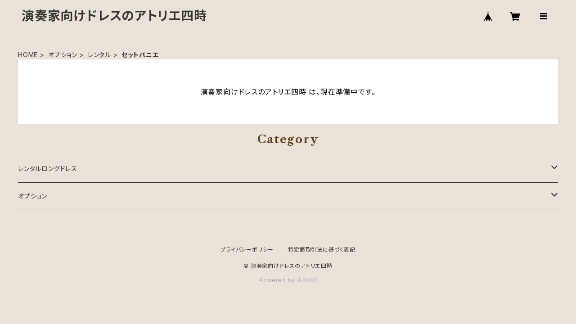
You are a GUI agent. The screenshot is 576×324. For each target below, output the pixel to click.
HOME (28, 54)
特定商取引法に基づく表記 (322, 249)
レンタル (99, 54)
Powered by (288, 280)
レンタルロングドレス (47, 168)
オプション (62, 54)
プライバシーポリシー (247, 249)
